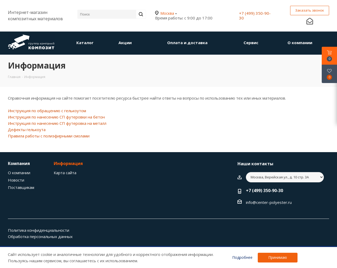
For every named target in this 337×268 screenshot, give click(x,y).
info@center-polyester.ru (269, 202)
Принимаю (277, 257)
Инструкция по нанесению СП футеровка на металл (57, 123)
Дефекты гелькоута (27, 129)
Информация (68, 163)
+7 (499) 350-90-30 (255, 15)
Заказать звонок (309, 10)
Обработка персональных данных (40, 236)
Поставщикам (21, 187)
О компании (19, 172)
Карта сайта (65, 172)
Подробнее (242, 257)
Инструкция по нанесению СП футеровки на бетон (56, 117)
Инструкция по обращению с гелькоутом (47, 110)
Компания (19, 163)
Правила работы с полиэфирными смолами (49, 135)
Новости (16, 180)
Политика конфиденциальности (38, 230)
